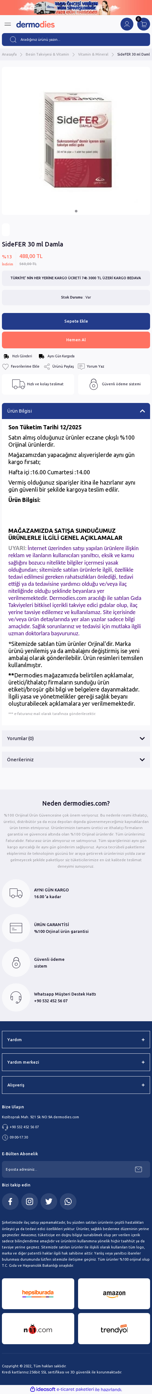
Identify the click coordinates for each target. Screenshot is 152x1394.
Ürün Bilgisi (19, 411)
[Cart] (143, 24)
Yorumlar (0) (20, 738)
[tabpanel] (76, 141)
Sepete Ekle (76, 321)
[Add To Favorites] (21, 366)
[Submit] (138, 1169)
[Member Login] (127, 24)
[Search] (76, 39)
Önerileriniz (20, 759)
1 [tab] (76, 211)
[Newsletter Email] (76, 1169)
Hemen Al (76, 339)
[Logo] (35, 24)
